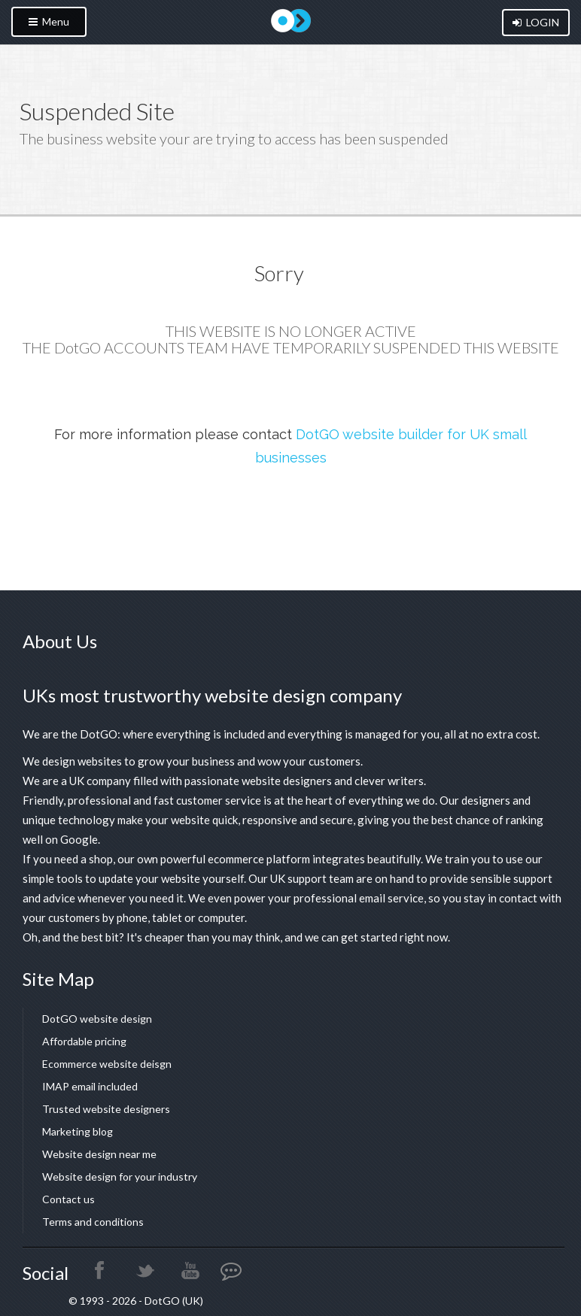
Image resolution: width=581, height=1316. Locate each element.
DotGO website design (97, 1018)
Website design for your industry (119, 1176)
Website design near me (99, 1154)
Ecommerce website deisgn (107, 1063)
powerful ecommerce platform (235, 859)
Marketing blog (77, 1131)
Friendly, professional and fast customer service (142, 800)
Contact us (68, 1199)
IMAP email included (90, 1086)
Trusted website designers (106, 1108)
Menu (49, 21)
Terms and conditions (93, 1221)
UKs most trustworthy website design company (212, 695)
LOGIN (536, 22)
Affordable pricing (84, 1041)
